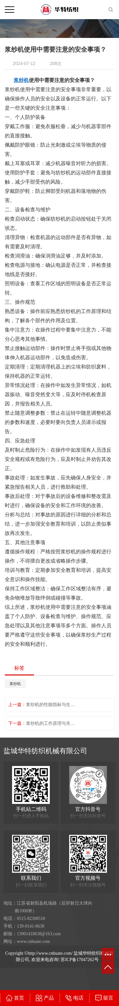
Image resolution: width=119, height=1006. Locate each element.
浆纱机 (15, 684)
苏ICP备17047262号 (80, 959)
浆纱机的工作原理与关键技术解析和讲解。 (51, 723)
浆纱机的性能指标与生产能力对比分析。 (51, 704)
